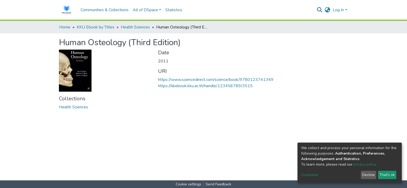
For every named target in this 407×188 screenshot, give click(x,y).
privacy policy (365, 164)
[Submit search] (319, 10)
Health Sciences (135, 27)
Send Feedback (218, 184)
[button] (327, 10)
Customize (309, 174)
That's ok (387, 174)
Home (64, 27)
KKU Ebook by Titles (95, 27)
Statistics (173, 10)
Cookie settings (188, 184)
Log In (338, 10)
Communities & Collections (105, 10)
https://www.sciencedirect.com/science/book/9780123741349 (216, 80)
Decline (368, 174)
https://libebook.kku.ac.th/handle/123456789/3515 (205, 86)
